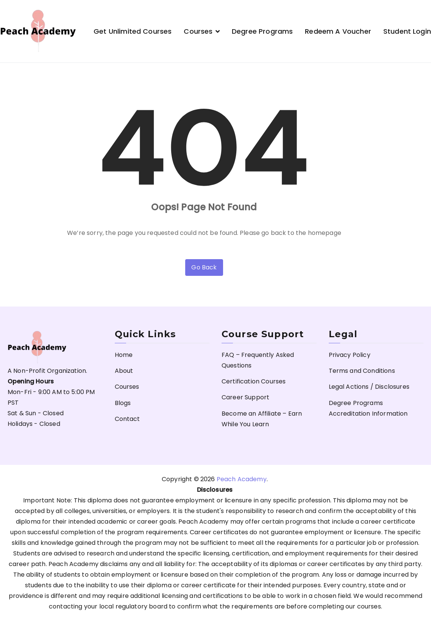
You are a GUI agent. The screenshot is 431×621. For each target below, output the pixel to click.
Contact (127, 419)
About (124, 370)
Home (124, 354)
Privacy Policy (349, 354)
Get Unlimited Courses (133, 31)
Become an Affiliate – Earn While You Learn (262, 419)
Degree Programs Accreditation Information (368, 408)
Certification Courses (254, 381)
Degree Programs (262, 31)
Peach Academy (242, 479)
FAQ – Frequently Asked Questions (258, 360)
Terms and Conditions (362, 370)
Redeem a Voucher (338, 31)
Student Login (407, 31)
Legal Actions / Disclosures (369, 386)
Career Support (245, 397)
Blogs (123, 403)
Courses (198, 31)
